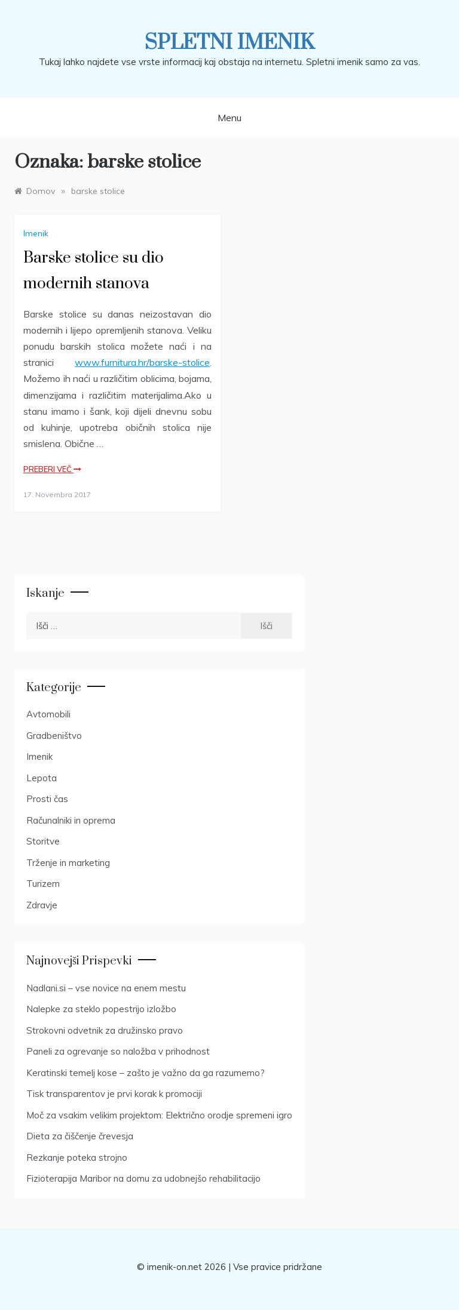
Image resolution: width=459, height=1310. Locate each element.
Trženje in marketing (68, 862)
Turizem (43, 883)
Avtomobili (48, 714)
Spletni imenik (229, 43)
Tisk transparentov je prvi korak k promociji (114, 1093)
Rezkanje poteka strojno (76, 1157)
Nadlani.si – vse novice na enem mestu (106, 988)
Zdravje (41, 905)
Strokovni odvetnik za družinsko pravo (104, 1030)
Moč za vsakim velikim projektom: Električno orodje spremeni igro (159, 1115)
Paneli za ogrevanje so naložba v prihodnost (118, 1051)
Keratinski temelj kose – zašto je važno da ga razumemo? (145, 1072)
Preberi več (52, 469)
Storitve (43, 841)
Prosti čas (47, 799)
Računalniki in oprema (70, 820)
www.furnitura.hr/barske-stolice (142, 362)
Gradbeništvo (54, 735)
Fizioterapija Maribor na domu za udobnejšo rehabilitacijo (143, 1178)
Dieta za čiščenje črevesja (79, 1136)
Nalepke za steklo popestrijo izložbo (101, 1009)
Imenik (35, 233)
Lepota (41, 778)
